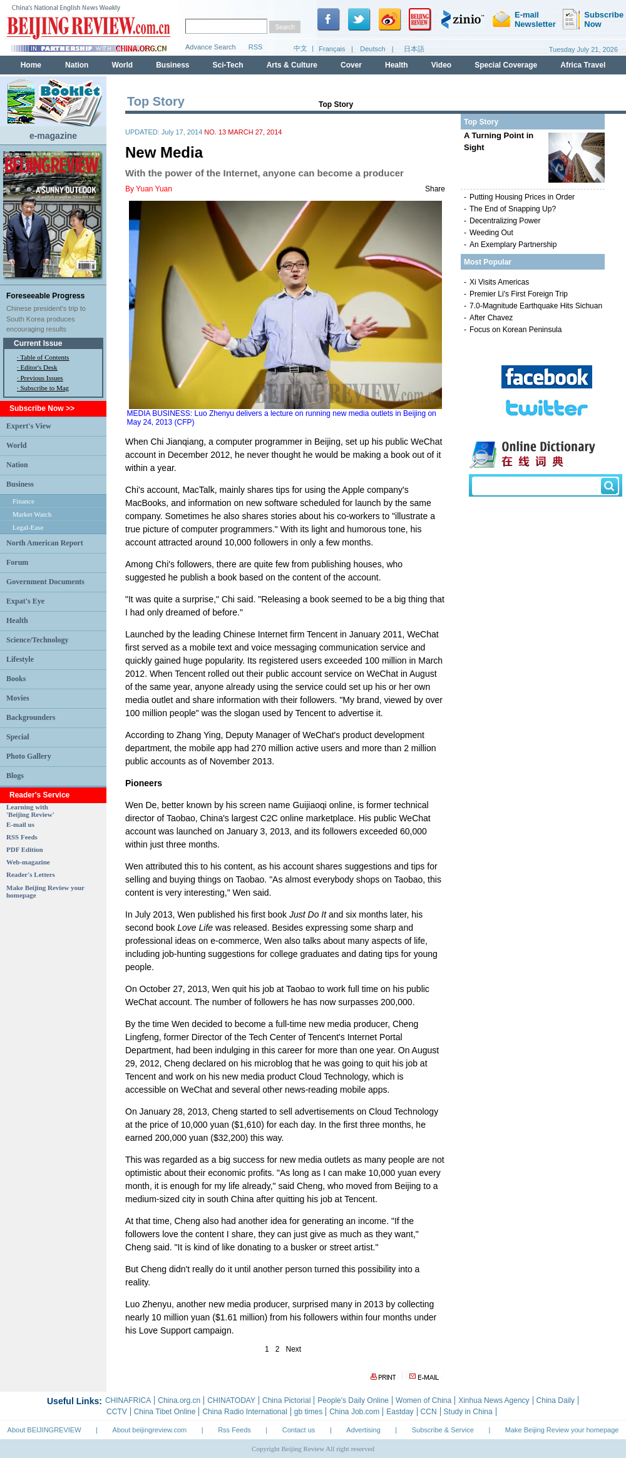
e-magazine (53, 136)
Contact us (299, 1430)
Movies (17, 698)
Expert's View (28, 426)
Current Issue (38, 343)
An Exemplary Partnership (513, 244)
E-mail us (20, 824)
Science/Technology (37, 639)
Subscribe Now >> (41, 408)
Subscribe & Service (443, 1430)
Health (17, 620)
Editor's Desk (39, 367)
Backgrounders (30, 717)
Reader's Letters (30, 874)
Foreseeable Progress (45, 295)
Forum (17, 562)
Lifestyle (20, 659)
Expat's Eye (25, 601)
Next (294, 1349)
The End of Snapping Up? (513, 209)
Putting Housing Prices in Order (522, 197)
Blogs (15, 775)
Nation (17, 464)
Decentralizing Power (505, 220)
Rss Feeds (234, 1430)
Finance (23, 501)
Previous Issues (42, 378)
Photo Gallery (28, 756)
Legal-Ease (28, 527)
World (16, 445)
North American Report (44, 543)
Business (20, 484)
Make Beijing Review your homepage (562, 1430)
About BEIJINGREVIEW (44, 1430)
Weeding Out (491, 232)
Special (17, 736)
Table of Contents (44, 357)
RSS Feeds (22, 837)
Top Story (336, 104)
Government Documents (45, 581)
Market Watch (32, 514)
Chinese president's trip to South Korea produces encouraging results (46, 319)
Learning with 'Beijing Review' (30, 810)
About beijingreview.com (150, 1430)
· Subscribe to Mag (43, 388)
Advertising (363, 1430)
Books (16, 678)
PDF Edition (24, 849)
